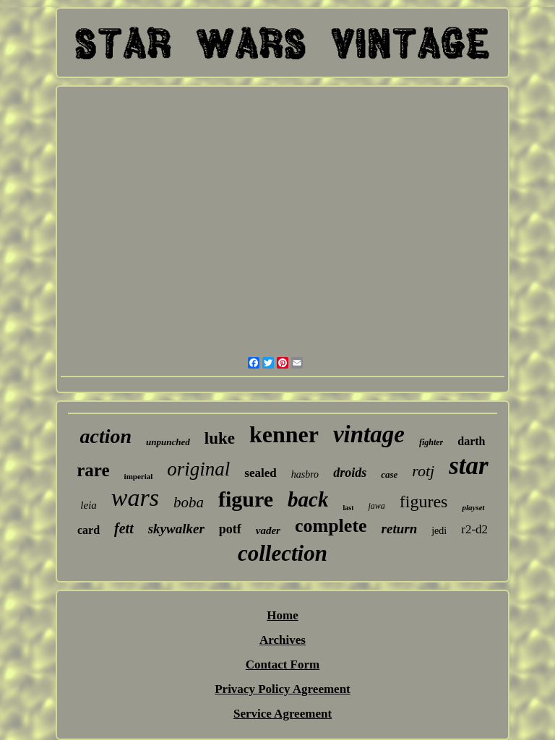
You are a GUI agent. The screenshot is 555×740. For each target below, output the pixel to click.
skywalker (176, 528)
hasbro (305, 474)
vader (268, 530)
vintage (369, 434)
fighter (431, 442)
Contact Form (282, 664)
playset (473, 507)
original (198, 469)
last (348, 508)
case (389, 474)
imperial (138, 476)
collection (282, 553)
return (400, 528)
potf (230, 529)
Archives (282, 640)
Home (282, 615)
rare (93, 470)
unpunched (168, 441)
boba (188, 502)
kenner (284, 434)
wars (135, 497)
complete (331, 525)
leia (88, 505)
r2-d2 (474, 529)
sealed (260, 473)
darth (471, 441)
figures (424, 501)
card (88, 530)
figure (245, 499)
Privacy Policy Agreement (282, 689)
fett (124, 528)
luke (220, 438)
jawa (376, 506)
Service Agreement (282, 713)
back (308, 499)
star (468, 466)
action (105, 436)
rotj (423, 471)
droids (349, 472)
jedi (439, 530)
